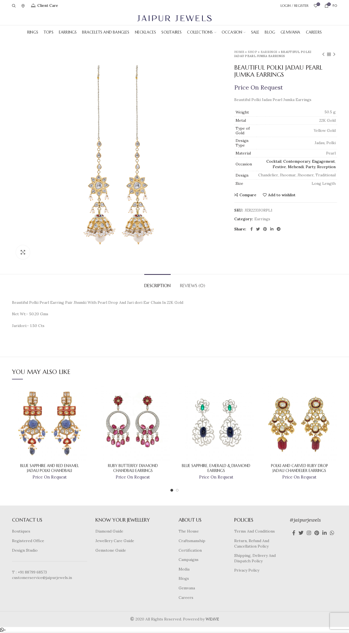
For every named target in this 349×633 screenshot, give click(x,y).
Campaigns (188, 559)
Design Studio (25, 550)
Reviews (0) (192, 285)
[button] (3, 630)
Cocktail (273, 161)
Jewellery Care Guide (114, 540)
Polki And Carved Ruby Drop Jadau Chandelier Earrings (299, 468)
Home (239, 52)
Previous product (323, 54)
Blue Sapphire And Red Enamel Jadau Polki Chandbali (49, 468)
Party (310, 166)
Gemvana (187, 588)
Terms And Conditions (254, 531)
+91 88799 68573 (32, 572)
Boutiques (21, 531)
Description (157, 285)
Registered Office (28, 540)
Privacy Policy (246, 570)
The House (189, 531)
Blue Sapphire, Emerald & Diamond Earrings (216, 468)
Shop (252, 52)
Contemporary (296, 161)
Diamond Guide (109, 531)
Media (184, 569)
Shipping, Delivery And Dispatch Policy (255, 558)
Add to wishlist (282, 195)
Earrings (269, 52)
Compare (247, 195)
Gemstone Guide (110, 550)
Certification (190, 550)
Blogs (184, 578)
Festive (279, 166)
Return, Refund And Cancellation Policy (251, 543)
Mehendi (296, 166)
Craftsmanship (192, 540)
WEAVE (212, 619)
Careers (186, 597)
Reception (326, 166)
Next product (334, 54)
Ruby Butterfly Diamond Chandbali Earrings (133, 468)
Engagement (323, 161)
